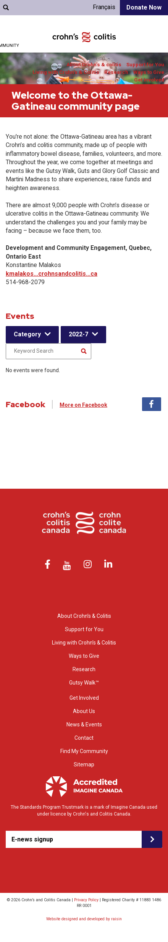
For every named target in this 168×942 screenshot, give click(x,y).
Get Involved (149, 80)
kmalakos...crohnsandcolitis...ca (51, 273)
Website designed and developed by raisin (84, 918)
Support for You (145, 64)
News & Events (84, 724)
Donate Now (144, 7)
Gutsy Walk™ (84, 683)
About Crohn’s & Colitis (84, 616)
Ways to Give (148, 72)
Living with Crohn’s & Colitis (65, 72)
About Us (84, 711)
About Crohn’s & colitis (93, 64)
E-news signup (32, 839)
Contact (84, 738)
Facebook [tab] (151, 404)
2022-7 (78, 334)
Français (104, 7)
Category (27, 334)
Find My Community (84, 751)
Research (116, 72)
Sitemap (84, 764)
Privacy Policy (86, 899)
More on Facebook (83, 405)
